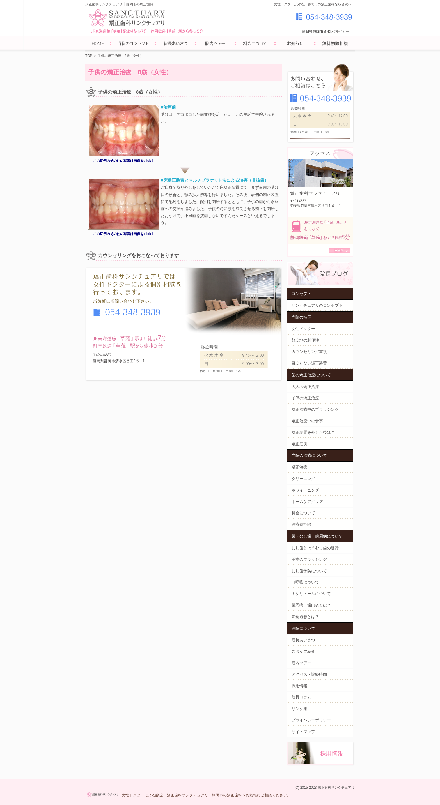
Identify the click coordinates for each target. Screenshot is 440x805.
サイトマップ (303, 731)
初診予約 (335, 44)
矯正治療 (299, 467)
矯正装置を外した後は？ (313, 432)
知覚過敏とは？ (305, 616)
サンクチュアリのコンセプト (317, 305)
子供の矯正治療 (305, 398)
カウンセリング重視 (309, 351)
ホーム (98, 44)
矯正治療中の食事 (307, 421)
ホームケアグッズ (307, 501)
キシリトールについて (311, 593)
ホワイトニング (305, 490)
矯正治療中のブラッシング (315, 409)
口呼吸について (305, 582)
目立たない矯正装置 (309, 363)
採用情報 (299, 686)
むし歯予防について (309, 571)
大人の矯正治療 (305, 386)
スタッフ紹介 (303, 651)
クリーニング (303, 478)
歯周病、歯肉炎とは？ (311, 605)
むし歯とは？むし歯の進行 (315, 548)
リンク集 (299, 708)
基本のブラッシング (309, 559)
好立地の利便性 (305, 340)
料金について (303, 513)
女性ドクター (303, 328)
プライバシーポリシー (311, 720)
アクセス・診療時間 (309, 674)
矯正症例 (299, 444)
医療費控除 (301, 524)
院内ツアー (301, 663)
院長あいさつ (303, 640)
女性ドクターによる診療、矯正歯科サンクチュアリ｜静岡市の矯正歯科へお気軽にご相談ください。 (206, 795)
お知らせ (295, 44)
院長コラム (301, 697)
